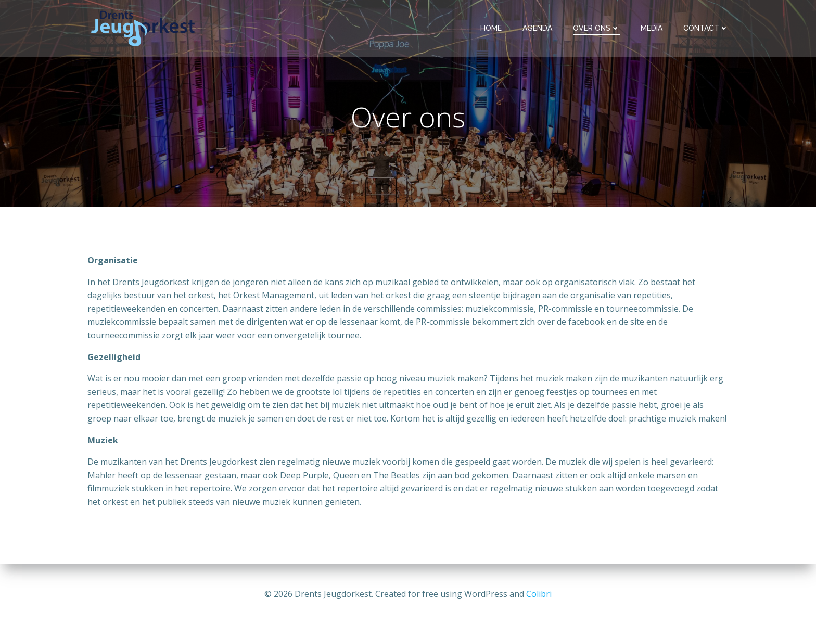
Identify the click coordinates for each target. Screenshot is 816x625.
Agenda (537, 28)
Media (651, 28)
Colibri (539, 594)
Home (491, 28)
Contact (706, 28)
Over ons (596, 28)
